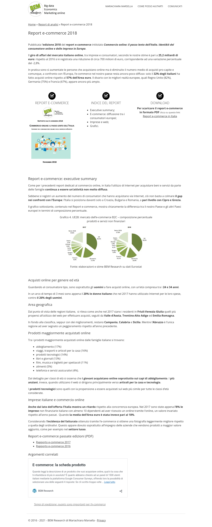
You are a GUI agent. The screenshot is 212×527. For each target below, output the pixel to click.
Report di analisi (48, 24)
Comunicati (175, 6)
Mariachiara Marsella (119, 6)
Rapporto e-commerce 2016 (53, 446)
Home (32, 24)
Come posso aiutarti (150, 6)
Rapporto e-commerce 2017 (53, 442)
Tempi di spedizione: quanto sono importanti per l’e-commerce (70, 504)
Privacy (101, 520)
